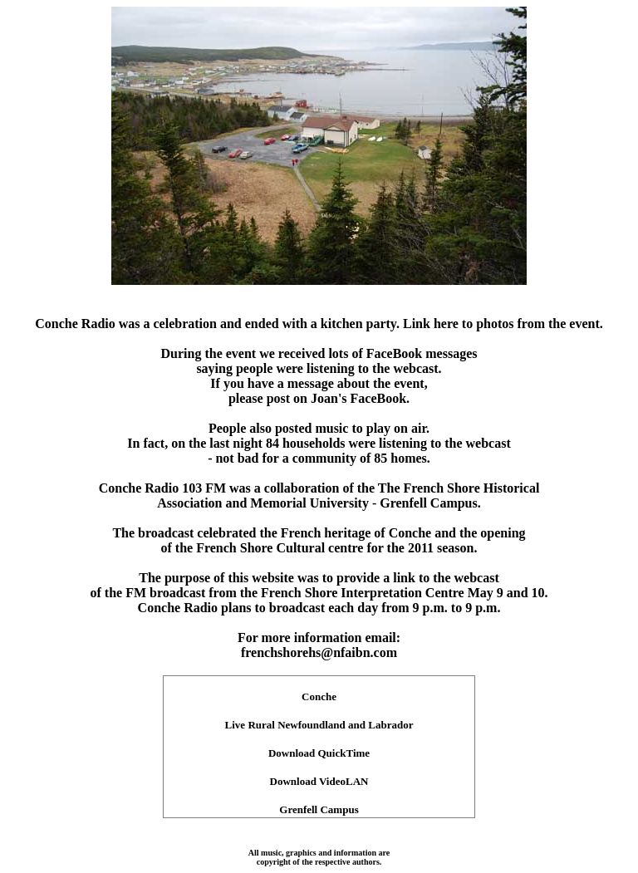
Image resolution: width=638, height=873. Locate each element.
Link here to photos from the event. (503, 323)
